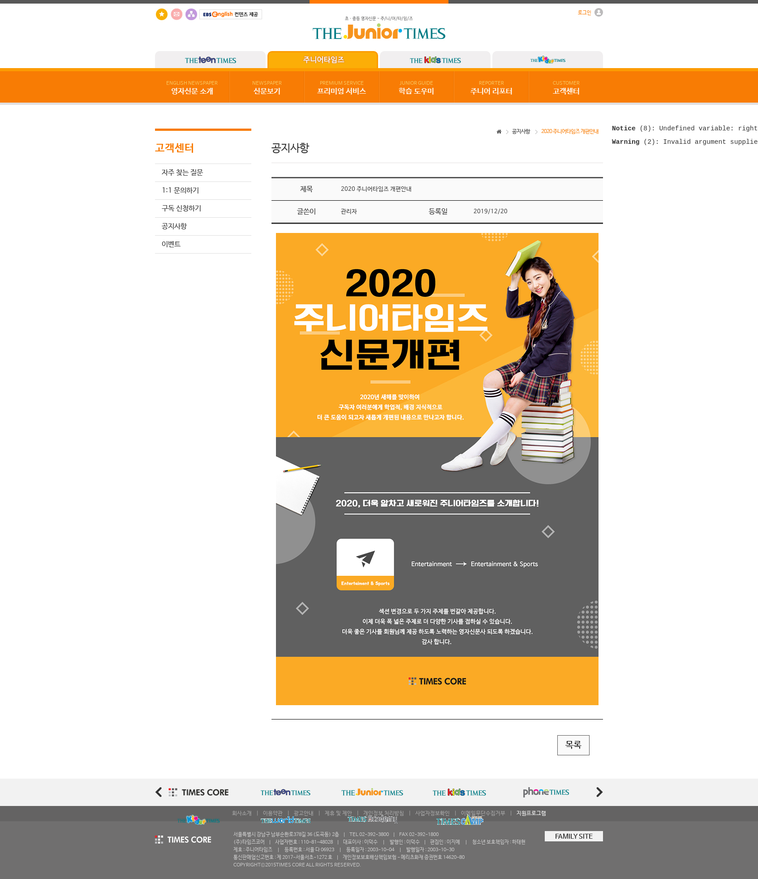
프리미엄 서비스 (341, 88)
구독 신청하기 (181, 208)
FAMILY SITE (574, 836)
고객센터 (566, 88)
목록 (573, 745)
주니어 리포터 (491, 88)
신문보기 (267, 88)
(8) (631, 129)
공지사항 (174, 226)
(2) (633, 144)
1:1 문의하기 (180, 190)
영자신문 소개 (192, 88)
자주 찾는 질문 (182, 172)
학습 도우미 (416, 88)
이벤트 (171, 244)
